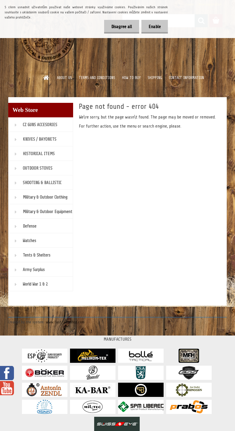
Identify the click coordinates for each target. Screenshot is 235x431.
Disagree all (121, 26)
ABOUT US (64, 78)
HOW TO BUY (131, 78)
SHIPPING (155, 78)
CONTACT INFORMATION (186, 78)
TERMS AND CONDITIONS (97, 78)
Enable (155, 26)
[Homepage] (46, 77)
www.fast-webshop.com (65, 322)
